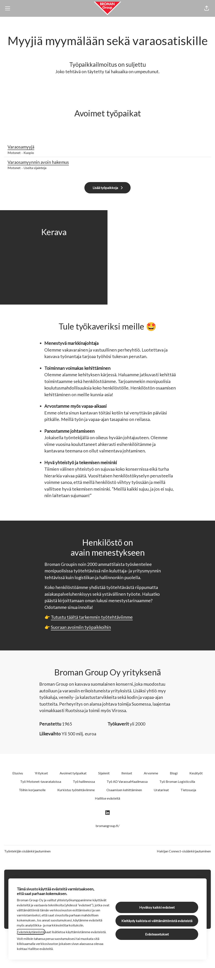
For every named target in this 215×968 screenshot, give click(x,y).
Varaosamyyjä (107, 146)
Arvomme (151, 773)
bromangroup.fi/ (107, 826)
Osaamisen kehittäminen (124, 790)
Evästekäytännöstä (30, 932)
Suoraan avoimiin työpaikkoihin (81, 627)
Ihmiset (126, 773)
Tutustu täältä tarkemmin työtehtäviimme (92, 617)
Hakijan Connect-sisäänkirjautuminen (184, 851)
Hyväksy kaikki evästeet (157, 907)
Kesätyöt (196, 773)
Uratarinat (161, 790)
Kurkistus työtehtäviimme (76, 790)
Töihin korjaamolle (32, 790)
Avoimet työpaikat (73, 773)
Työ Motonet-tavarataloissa (40, 781)
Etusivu (17, 773)
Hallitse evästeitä (107, 798)
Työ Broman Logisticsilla (177, 781)
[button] (206, 8)
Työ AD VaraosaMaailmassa (127, 781)
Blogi (174, 773)
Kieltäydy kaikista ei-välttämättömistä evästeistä (156, 921)
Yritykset (41, 773)
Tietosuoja (188, 790)
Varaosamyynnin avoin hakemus (107, 162)
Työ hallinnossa (84, 781)
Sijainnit (104, 773)
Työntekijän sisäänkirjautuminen (27, 851)
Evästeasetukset (157, 934)
